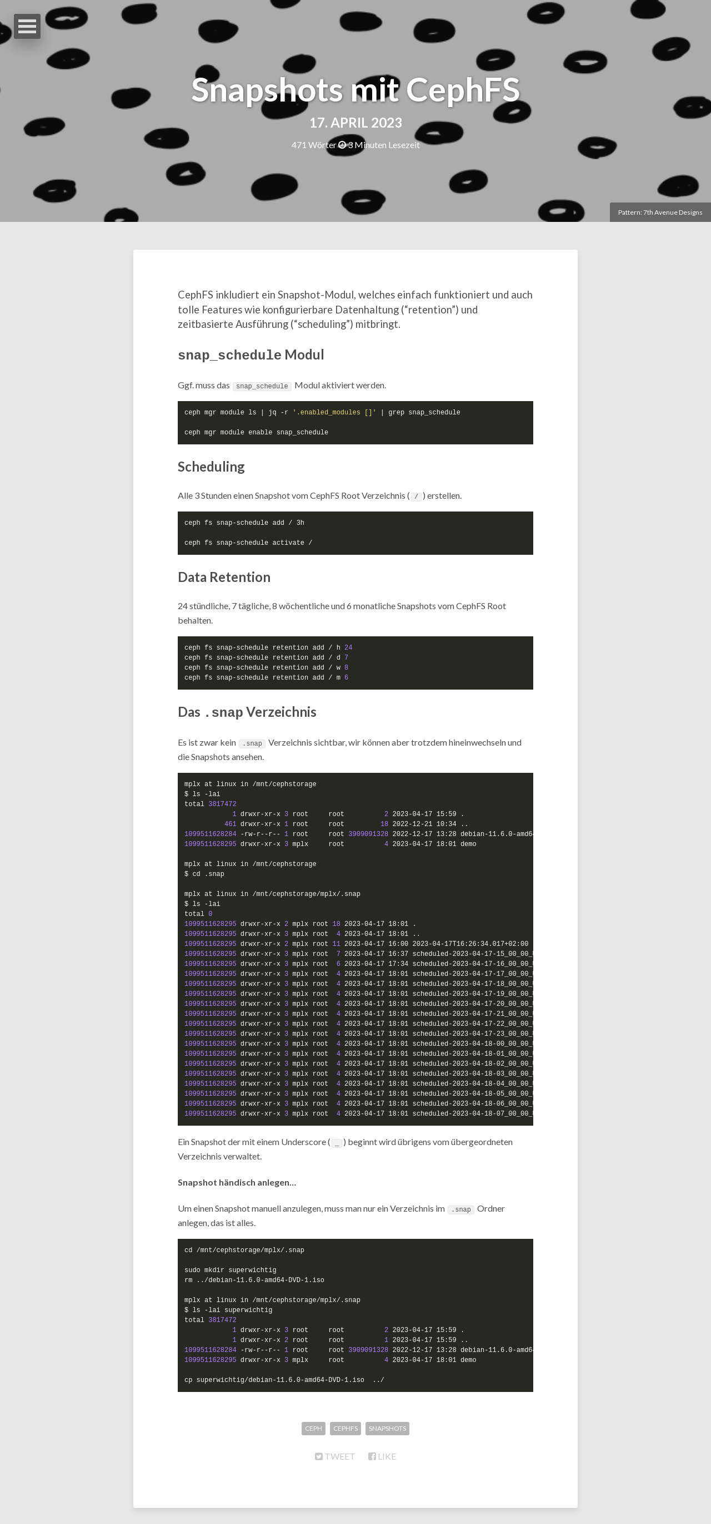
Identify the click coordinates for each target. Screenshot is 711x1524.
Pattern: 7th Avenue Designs (660, 212)
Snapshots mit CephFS (355, 89)
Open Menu (27, 26)
